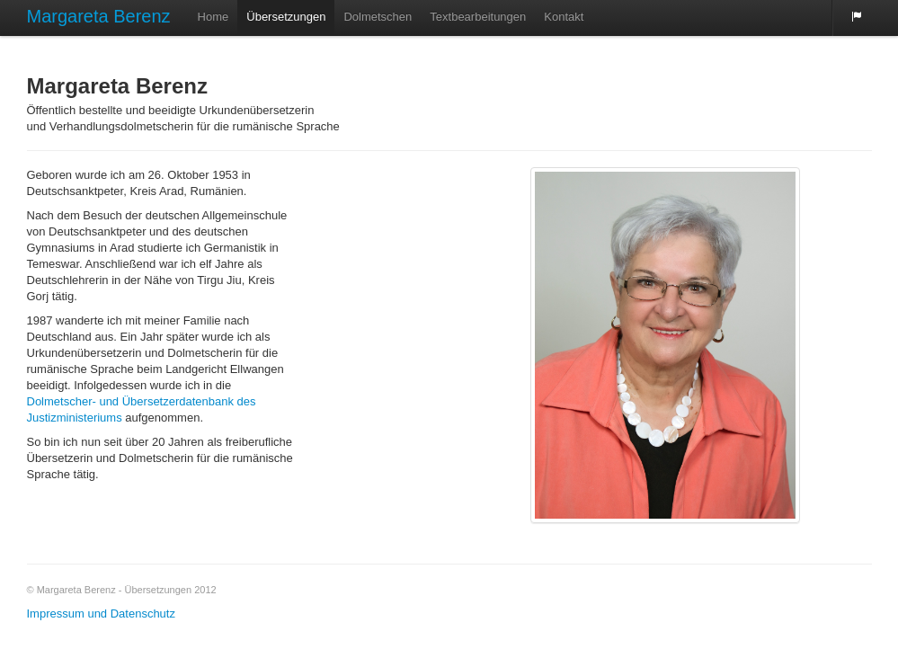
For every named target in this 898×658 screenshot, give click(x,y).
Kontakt (563, 16)
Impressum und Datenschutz (101, 613)
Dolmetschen (377, 16)
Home (213, 16)
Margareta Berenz (99, 16)
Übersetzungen (285, 16)
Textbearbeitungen (478, 16)
